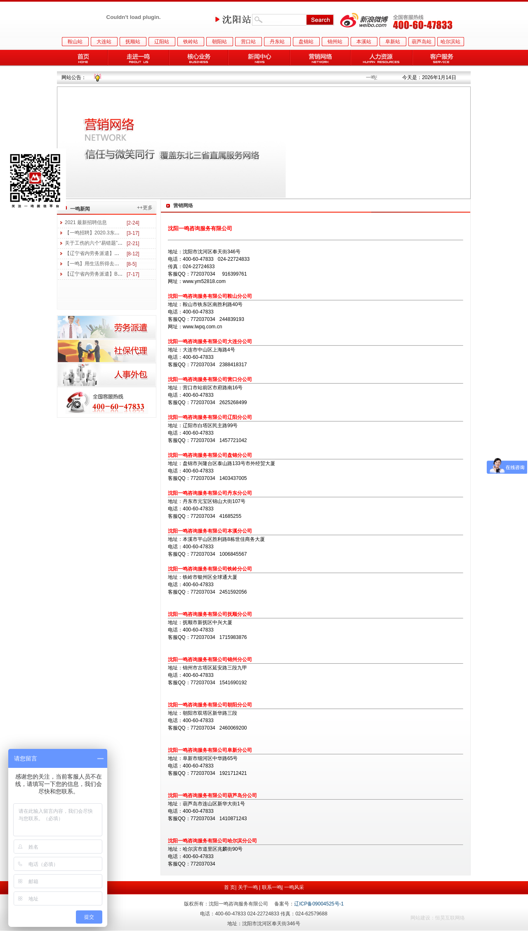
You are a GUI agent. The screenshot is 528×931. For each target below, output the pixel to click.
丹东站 (277, 41)
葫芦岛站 (421, 41)
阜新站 (392, 41)
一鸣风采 (294, 887)
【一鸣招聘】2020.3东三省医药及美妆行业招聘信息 (122, 233)
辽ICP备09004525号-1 (319, 904)
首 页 (229, 887)
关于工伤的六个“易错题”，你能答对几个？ (111, 243)
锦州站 (335, 41)
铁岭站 (190, 41)
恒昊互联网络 (450, 918)
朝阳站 (219, 41)
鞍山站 (75, 41)
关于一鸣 (248, 887)
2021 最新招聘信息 (86, 222)
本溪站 (363, 41)
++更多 (145, 208)
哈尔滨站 (450, 41)
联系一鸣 (272, 887)
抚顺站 (132, 41)
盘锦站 (306, 41)
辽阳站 (161, 41)
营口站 (248, 41)
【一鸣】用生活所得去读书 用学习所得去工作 (115, 264)
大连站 (104, 41)
